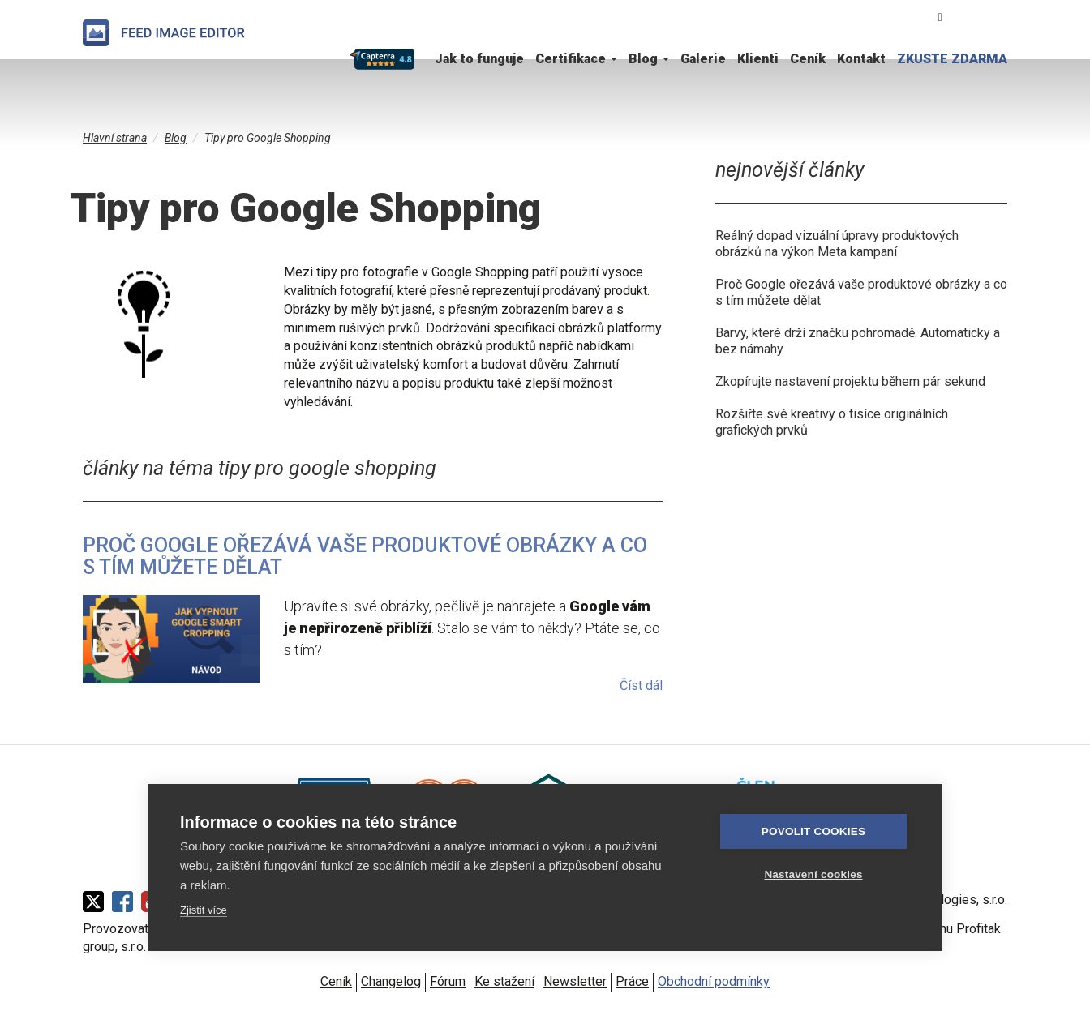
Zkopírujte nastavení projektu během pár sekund (850, 381)
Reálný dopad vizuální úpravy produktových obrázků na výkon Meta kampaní (837, 243)
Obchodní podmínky (714, 981)
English (998, 16)
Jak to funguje (479, 58)
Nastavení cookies (813, 874)
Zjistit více (203, 910)
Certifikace (576, 58)
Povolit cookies (813, 831)
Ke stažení (504, 981)
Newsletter (575, 981)
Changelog (391, 981)
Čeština (972, 16)
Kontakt (861, 58)
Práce (632, 981)
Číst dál (641, 685)
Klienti (758, 58)
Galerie (703, 58)
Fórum (448, 981)
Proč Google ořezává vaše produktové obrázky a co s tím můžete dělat (365, 556)
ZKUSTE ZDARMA (952, 58)
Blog (649, 58)
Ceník (808, 58)
